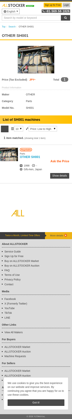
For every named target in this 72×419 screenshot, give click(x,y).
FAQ (7, 270)
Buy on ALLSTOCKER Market (21, 261)
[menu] (11, 11)
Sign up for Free (53, 5)
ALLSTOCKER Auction (17, 351)
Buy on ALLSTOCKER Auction (21, 265)
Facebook (10, 298)
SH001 (30, 157)
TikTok (8, 312)
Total (56, 79)
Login (66, 5)
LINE (7, 317)
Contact (8, 284)
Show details (59, 175)
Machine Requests (15, 356)
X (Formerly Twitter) (15, 303)
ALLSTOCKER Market (17, 346)
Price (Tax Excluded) (14, 79)
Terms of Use (12, 274)
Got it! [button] (35, 402)
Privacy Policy (12, 279)
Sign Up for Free (14, 256)
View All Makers (13, 332)
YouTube (9, 308)
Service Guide (12, 251)
